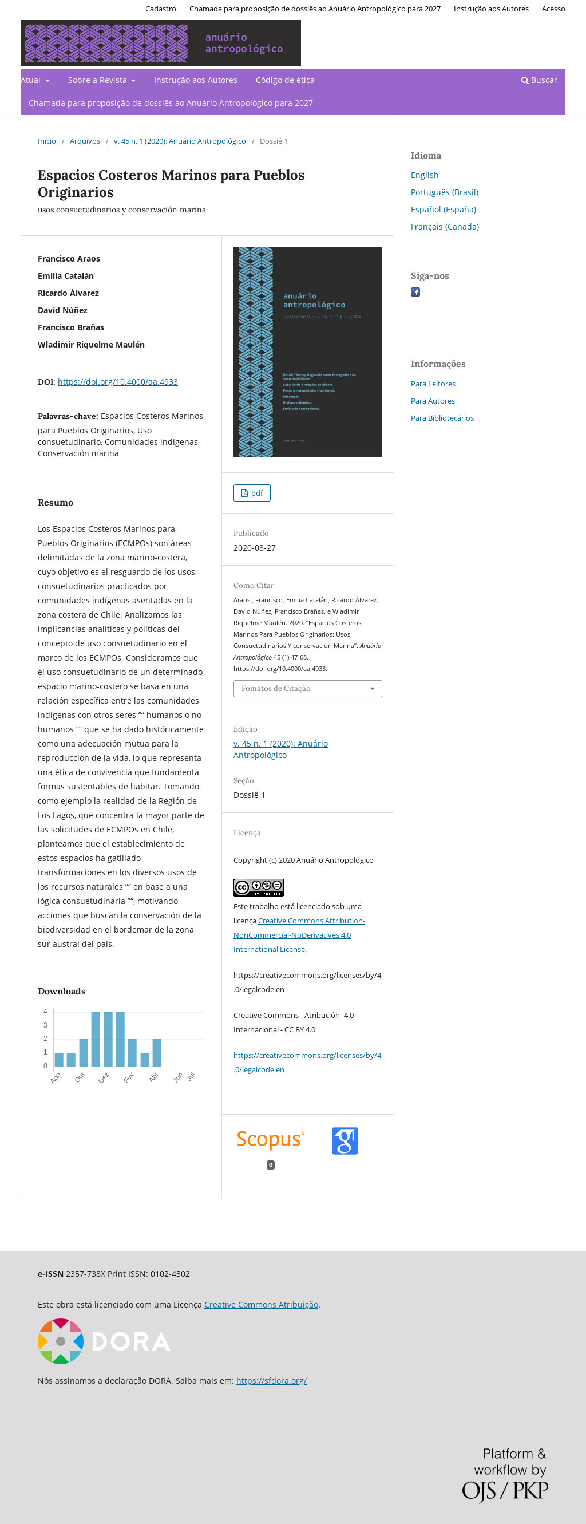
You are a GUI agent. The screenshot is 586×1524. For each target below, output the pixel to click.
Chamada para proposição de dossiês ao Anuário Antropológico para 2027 (171, 102)
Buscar (539, 79)
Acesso (553, 8)
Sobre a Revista (98, 79)
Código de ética (285, 79)
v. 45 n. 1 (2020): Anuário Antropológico (180, 141)
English (425, 174)
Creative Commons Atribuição (261, 1304)
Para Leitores (433, 383)
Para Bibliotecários (442, 418)
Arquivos (85, 141)
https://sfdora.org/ (271, 1380)
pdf (256, 493)
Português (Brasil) (444, 192)
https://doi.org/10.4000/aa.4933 (118, 381)
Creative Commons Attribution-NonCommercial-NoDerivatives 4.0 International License (299, 934)
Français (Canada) (445, 226)
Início (47, 141)
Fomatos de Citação (276, 688)
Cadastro (160, 8)
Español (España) (443, 209)
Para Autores (433, 401)
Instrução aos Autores (195, 79)
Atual (32, 79)
